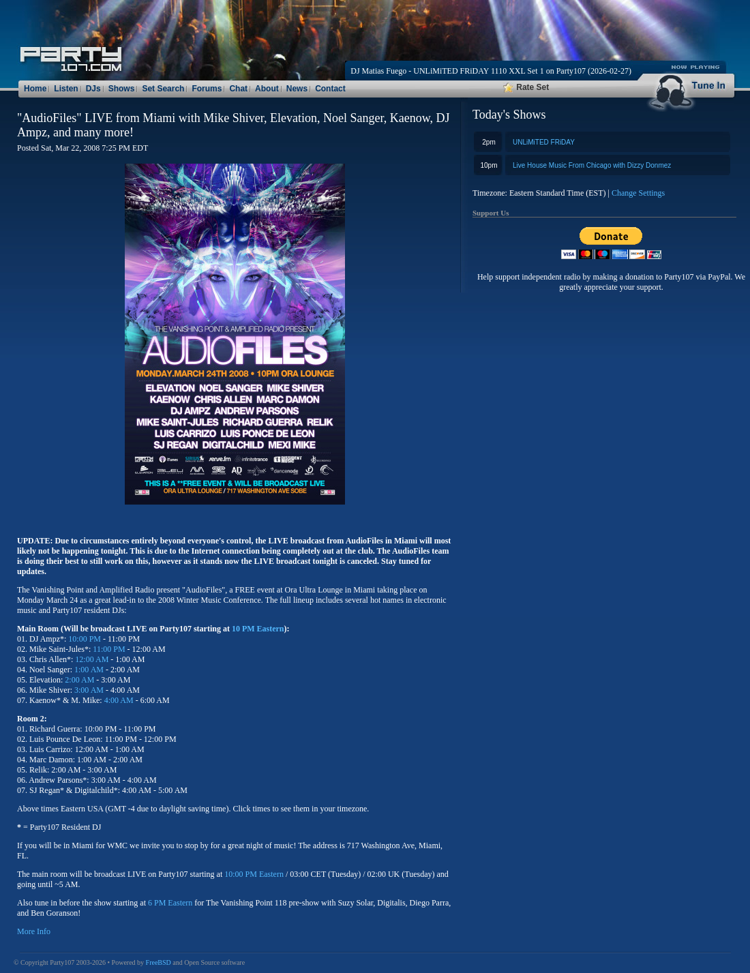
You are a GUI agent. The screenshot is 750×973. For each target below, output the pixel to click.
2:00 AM (79, 680)
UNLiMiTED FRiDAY (544, 142)
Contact (330, 88)
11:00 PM (109, 649)
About (267, 88)
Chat (238, 88)
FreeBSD (158, 962)
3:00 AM (89, 690)
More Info (33, 931)
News (297, 88)
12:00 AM (91, 659)
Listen (66, 88)
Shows (121, 88)
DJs (93, 88)
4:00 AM (119, 700)
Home (35, 88)
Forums (207, 88)
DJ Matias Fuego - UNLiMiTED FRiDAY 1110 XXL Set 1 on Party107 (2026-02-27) (490, 71)
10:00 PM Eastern (254, 874)
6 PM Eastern (170, 903)
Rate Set (526, 87)
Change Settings (638, 193)
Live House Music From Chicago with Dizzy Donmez (592, 165)
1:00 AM (89, 669)
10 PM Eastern (258, 628)
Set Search (163, 88)
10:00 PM (84, 639)
